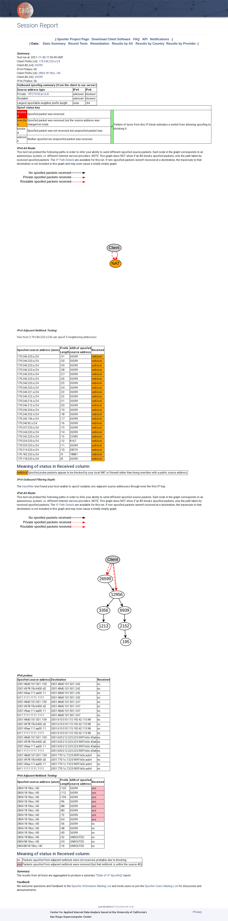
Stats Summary (54, 43)
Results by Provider (181, 43)
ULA (46, 94)
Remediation (99, 43)
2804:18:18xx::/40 (49, 73)
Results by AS (122, 43)
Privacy (197, 912)
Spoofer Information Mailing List (91, 886)
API (144, 39)
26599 (39, 65)
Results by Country (150, 43)
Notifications (159, 39)
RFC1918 (34, 94)
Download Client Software (111, 39)
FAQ (136, 39)
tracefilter (28, 486)
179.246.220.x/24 (49, 61)
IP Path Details (65, 160)
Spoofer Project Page (73, 39)
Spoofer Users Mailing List (161, 886)
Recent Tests (78, 43)
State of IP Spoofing (109, 875)
